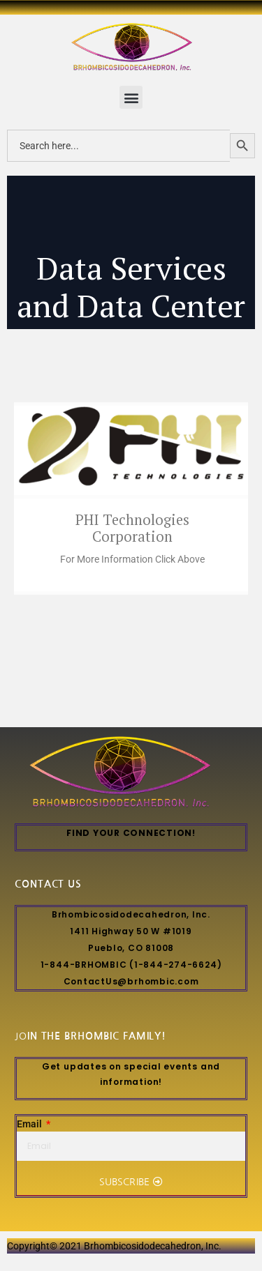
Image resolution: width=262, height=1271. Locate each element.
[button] (131, 97)
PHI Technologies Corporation (132, 528)
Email (30, 1124)
